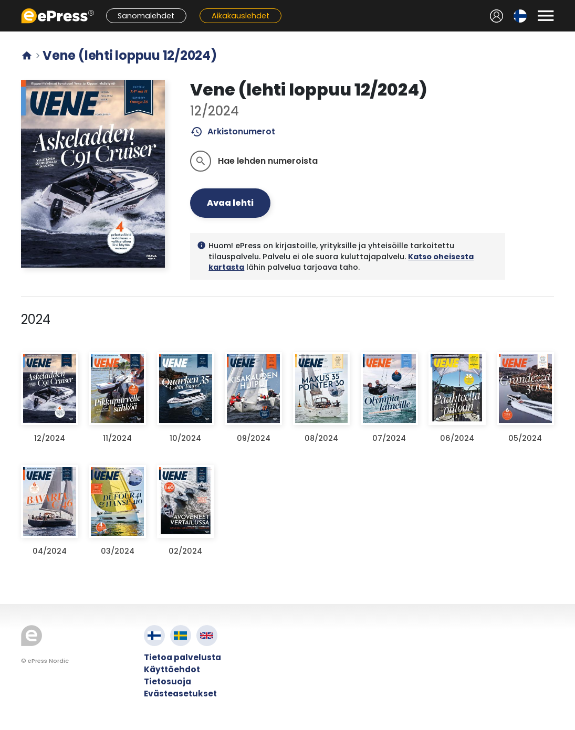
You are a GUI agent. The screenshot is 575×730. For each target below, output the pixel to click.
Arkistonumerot (233, 131)
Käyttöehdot (172, 669)
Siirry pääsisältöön (5, 5)
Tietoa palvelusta (182, 657)
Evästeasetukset (180, 693)
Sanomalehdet (146, 15)
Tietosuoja (167, 681)
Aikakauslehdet (240, 15)
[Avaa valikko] (545, 15)
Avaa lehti (230, 203)
